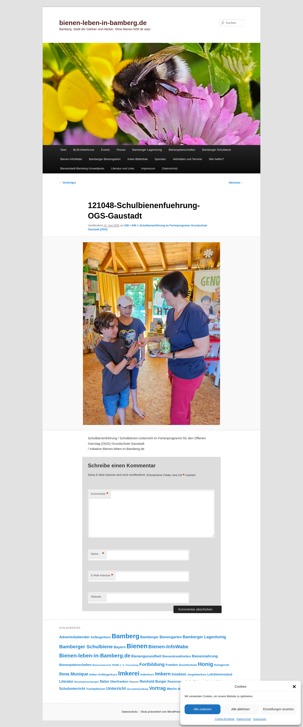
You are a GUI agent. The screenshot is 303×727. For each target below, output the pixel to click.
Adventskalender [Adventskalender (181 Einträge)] (74, 637)
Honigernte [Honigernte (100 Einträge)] (221, 665)
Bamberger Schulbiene (216, 149)
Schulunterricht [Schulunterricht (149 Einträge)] (72, 688)
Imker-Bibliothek (137, 159)
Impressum (259, 719)
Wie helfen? (216, 159)
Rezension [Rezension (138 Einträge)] (175, 681)
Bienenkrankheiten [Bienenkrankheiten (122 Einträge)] (176, 656)
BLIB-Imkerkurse (83, 149)
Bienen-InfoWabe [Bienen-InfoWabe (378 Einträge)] (168, 646)
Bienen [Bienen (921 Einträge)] (137, 646)
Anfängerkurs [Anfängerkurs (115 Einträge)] (101, 637)
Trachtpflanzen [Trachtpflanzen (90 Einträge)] (95, 688)
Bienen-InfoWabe (71, 159)
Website (96, 596)
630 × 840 (130, 225)
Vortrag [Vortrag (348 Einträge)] (157, 688)
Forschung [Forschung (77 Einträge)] (132, 665)
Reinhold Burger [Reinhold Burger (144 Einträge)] (153, 681)
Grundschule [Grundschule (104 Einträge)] (188, 665)
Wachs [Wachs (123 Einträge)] (172, 688)
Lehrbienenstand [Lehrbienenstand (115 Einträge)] (219, 674)
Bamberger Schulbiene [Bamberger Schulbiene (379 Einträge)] (86, 646)
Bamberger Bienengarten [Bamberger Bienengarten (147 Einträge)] (161, 637)
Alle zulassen (203, 709)
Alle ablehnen (240, 709)
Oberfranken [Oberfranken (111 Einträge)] (119, 681)
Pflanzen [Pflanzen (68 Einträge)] (134, 681)
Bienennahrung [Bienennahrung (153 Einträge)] (205, 656)
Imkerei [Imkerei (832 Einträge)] (128, 673)
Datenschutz (244, 719)
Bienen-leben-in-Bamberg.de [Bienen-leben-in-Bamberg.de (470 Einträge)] (94, 655)
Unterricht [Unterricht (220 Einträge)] (116, 688)
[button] (294, 686)
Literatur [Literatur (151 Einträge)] (66, 681)
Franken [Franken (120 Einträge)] (172, 665)
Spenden (160, 159)
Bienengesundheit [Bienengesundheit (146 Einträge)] (146, 656)
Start (63, 149)
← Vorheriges (67, 182)
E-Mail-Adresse (102, 575)
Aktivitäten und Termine (187, 159)
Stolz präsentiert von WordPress (161, 711)
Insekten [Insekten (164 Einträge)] (179, 674)
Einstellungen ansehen (278, 709)
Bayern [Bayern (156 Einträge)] (120, 647)
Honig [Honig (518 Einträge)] (205, 664)
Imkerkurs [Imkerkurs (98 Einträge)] (147, 674)
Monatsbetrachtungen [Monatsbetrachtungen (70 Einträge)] (86, 681)
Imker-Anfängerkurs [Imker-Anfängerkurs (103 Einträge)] (103, 674)
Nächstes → (236, 182)
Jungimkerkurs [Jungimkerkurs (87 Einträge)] (196, 674)
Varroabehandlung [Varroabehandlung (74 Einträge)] (137, 689)
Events (105, 149)
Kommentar (99, 494)
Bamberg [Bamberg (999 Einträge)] (125, 636)
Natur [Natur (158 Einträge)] (104, 681)
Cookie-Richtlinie (224, 719)
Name (97, 554)
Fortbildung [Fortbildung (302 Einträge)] (152, 664)
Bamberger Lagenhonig (147, 149)
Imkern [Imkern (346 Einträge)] (163, 674)
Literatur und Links (122, 168)
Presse (121, 149)
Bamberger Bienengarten (105, 159)
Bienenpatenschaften (182, 149)
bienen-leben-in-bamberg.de (103, 22)
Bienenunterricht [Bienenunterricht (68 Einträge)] (102, 665)
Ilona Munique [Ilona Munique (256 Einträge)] (73, 674)
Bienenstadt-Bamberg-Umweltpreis (82, 168)
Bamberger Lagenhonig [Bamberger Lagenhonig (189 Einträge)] (204, 637)
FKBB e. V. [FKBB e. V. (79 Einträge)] (118, 664)
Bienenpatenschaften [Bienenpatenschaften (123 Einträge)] (75, 665)
